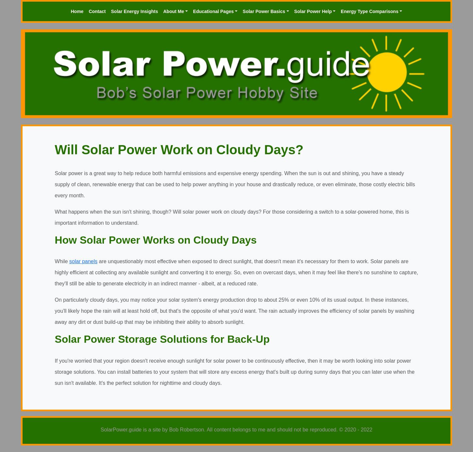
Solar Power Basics (264, 11)
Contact (97, 11)
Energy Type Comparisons (369, 11)
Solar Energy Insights (134, 11)
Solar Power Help (313, 11)
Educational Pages (213, 11)
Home (77, 11)
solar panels (83, 261)
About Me (173, 11)
